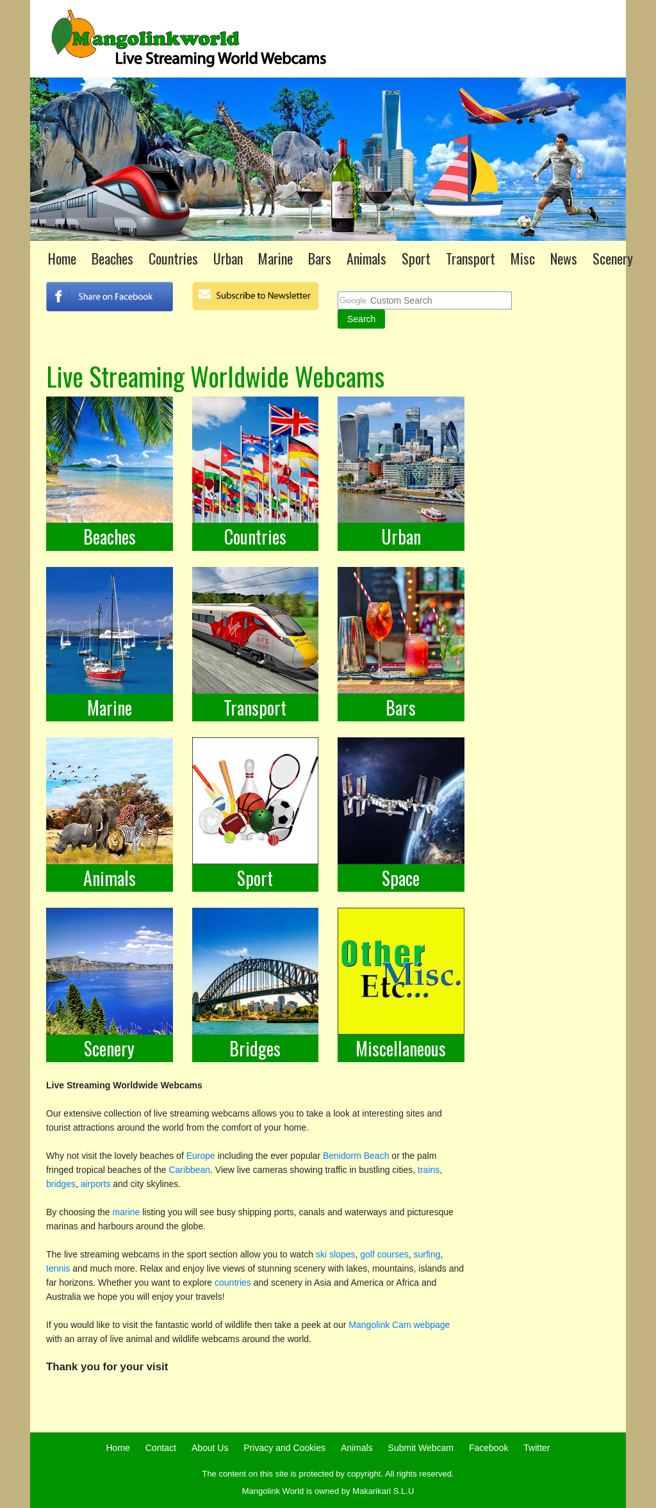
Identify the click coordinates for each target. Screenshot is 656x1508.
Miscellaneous (401, 1048)
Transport (470, 258)
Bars (319, 258)
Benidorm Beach (357, 1156)
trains (428, 1170)
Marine (275, 258)
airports (96, 1184)
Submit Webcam (421, 1448)
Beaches (112, 258)
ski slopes (335, 1254)
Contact (160, 1448)
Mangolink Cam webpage (398, 1325)
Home (62, 258)
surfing (427, 1254)
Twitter (536, 1448)
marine (126, 1212)
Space (401, 878)
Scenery (613, 258)
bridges (61, 1184)
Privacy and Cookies (284, 1448)
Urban (228, 258)
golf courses (384, 1254)
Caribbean (189, 1170)
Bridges (255, 1048)
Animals (366, 258)
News (563, 258)
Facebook (488, 1448)
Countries (173, 258)
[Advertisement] (535, 653)
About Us (210, 1448)
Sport (416, 258)
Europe (200, 1156)
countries (233, 1282)
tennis (58, 1268)
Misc (523, 258)
